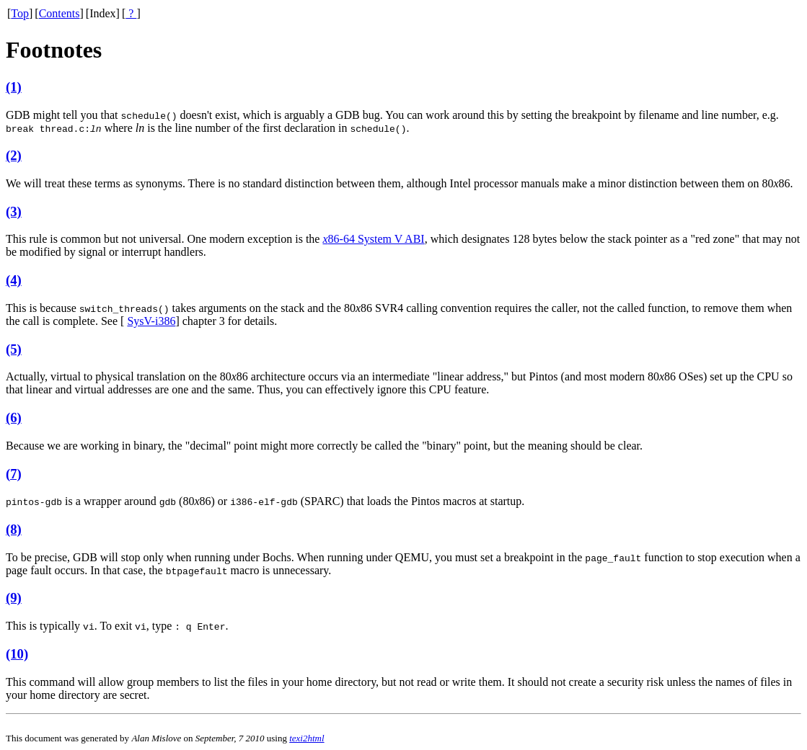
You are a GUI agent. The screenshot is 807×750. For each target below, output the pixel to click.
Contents (59, 13)
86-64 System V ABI (373, 239)
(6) (14, 417)
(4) (14, 279)
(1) (14, 86)
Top (20, 13)
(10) (17, 653)
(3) (14, 211)
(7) (14, 473)
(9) (14, 597)
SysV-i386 (151, 321)
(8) (14, 529)
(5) (14, 349)
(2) (14, 155)
